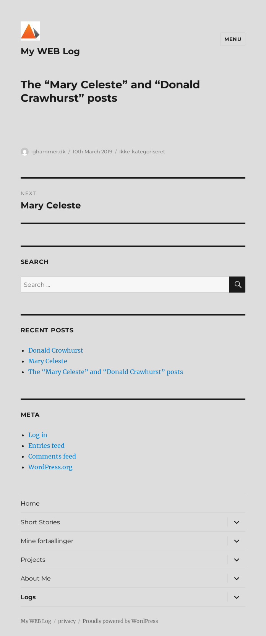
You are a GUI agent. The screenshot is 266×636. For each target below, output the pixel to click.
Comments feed (52, 456)
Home (30, 503)
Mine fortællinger (47, 541)
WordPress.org (50, 467)
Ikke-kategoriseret (142, 151)
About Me (36, 578)
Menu (232, 39)
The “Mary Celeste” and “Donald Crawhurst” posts (105, 372)
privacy (67, 621)
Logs (28, 597)
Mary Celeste (47, 361)
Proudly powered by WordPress (120, 621)
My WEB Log (50, 51)
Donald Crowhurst (55, 350)
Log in (37, 435)
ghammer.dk (49, 151)
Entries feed (46, 445)
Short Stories (40, 522)
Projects (33, 559)
